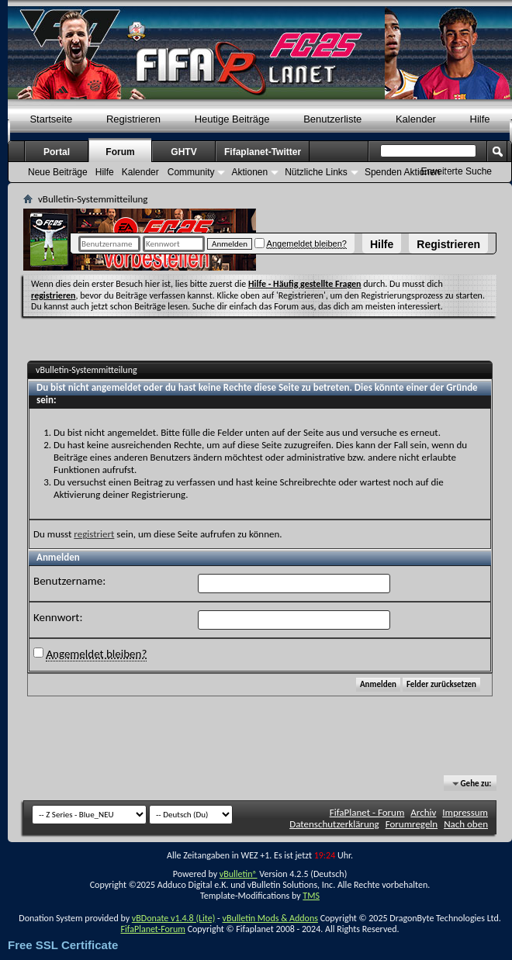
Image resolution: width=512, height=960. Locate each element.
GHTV (183, 152)
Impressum (465, 812)
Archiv (423, 812)
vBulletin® (239, 873)
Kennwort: (57, 617)
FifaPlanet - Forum (367, 812)
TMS (311, 895)
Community (191, 172)
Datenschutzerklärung (334, 824)
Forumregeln (412, 824)
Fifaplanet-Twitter (262, 152)
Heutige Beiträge (232, 119)
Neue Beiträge (58, 172)
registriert (94, 534)
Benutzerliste (332, 119)
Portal (56, 152)
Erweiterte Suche (456, 171)
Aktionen (249, 172)
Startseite (50, 119)
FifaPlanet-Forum (152, 929)
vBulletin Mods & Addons (269, 918)
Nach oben (466, 824)
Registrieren (448, 244)
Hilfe (381, 244)
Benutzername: (69, 581)
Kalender (416, 119)
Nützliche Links (316, 172)
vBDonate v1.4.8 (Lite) (174, 918)
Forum (120, 152)
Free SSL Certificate (63, 944)
